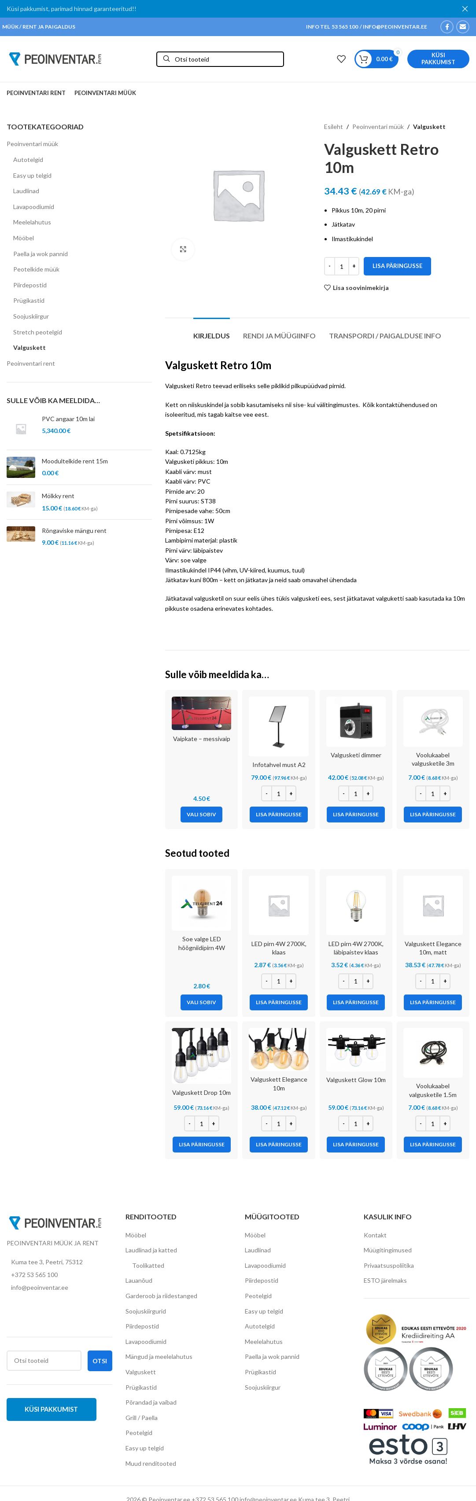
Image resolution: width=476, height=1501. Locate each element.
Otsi (99, 1361)
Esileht (333, 126)
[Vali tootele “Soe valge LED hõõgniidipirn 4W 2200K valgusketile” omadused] (201, 1002)
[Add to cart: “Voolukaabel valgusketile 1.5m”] (433, 1144)
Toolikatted (148, 1265)
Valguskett (29, 347)
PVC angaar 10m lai (68, 418)
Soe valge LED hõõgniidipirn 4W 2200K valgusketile (201, 947)
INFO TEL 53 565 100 (332, 26)
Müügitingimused (388, 1250)
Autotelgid (28, 159)
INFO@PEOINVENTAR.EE (394, 26)
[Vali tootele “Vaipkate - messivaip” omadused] (201, 814)
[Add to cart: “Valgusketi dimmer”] (356, 814)
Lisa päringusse (397, 265)
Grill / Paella (141, 1417)
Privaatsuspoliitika (389, 1265)
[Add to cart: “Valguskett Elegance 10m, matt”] (433, 1002)
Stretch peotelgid (37, 332)
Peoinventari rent (31, 363)
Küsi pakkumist (438, 58)
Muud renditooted (150, 1463)
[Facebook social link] (447, 26)
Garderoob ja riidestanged (161, 1295)
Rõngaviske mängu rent (74, 530)
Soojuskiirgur (31, 316)
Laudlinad (26, 191)
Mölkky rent (58, 495)
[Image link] (55, 1222)
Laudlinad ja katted (151, 1250)
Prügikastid (28, 300)
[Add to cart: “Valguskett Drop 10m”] (202, 1144)
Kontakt (375, 1235)
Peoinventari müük (32, 143)
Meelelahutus (32, 222)
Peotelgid (138, 1432)
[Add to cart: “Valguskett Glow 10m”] (356, 1144)
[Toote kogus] (341, 266)
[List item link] (59, 1275)
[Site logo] (55, 58)
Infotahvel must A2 (279, 764)
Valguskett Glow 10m (356, 1079)
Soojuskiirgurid (145, 1311)
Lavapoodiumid (33, 206)
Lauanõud (138, 1280)
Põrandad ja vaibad (151, 1402)
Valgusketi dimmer (356, 755)
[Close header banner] (465, 9)
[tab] (211, 331)
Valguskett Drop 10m (201, 1092)
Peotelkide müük (36, 269)
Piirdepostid (30, 285)
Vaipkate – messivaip (201, 738)
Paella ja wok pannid (40, 253)
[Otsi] (220, 59)
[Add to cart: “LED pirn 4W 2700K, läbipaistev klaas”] (356, 1002)
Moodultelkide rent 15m (75, 461)
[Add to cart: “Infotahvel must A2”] (279, 814)
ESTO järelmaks (385, 1280)
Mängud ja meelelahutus (158, 1356)
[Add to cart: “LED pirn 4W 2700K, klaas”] (279, 1002)
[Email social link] (462, 26)
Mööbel (23, 238)
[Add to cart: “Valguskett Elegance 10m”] (279, 1144)
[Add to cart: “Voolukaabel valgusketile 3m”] (433, 814)
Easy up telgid (32, 175)
